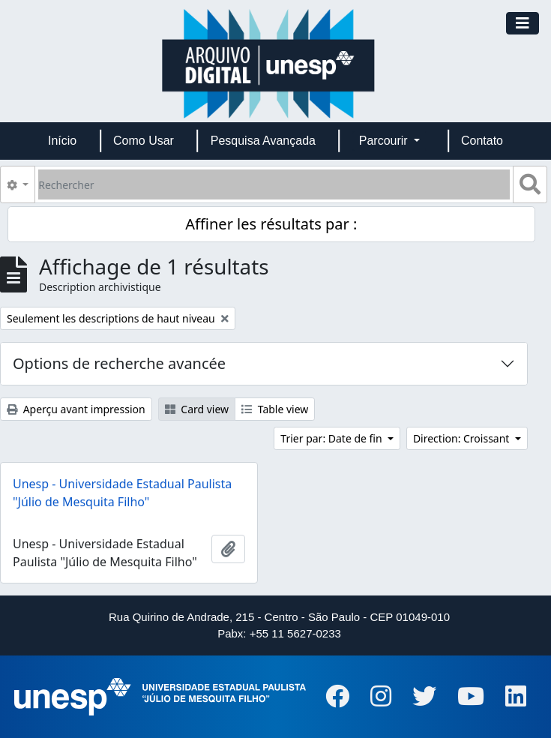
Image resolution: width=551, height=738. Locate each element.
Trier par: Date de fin (332, 438)
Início (62, 140)
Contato (482, 140)
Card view (197, 409)
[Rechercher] (274, 184)
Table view (274, 409)
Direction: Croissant (462, 438)
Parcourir (385, 140)
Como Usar (143, 140)
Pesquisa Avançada (263, 140)
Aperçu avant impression (76, 409)
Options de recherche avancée (119, 363)
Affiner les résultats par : (271, 224)
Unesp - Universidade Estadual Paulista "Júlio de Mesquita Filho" (122, 493)
